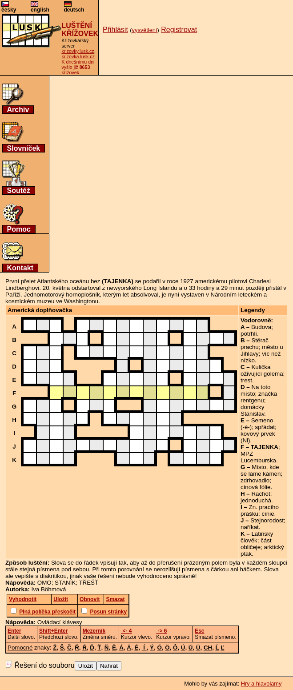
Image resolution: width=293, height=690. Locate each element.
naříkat (250, 527)
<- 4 (126, 631)
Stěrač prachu (255, 343)
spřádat (265, 427)
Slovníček (23, 148)
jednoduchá (256, 500)
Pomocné (20, 647)
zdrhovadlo (255, 480)
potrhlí (249, 333)
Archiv (18, 109)
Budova (261, 327)
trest (246, 380)
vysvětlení (144, 30)
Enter (14, 631)
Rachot (260, 493)
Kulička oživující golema (262, 370)
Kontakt (20, 268)
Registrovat (179, 29)
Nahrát (109, 665)
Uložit (85, 665)
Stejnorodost (267, 520)
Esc (199, 631)
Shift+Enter (53, 631)
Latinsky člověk (257, 537)
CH (208, 647)
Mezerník (94, 631)
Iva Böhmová (49, 589)
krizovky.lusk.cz (77, 51)
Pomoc (19, 229)
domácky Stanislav (252, 410)
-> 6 (161, 631)
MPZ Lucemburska (258, 457)
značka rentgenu (259, 397)
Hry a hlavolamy (261, 683)
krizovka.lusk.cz (78, 56)
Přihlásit (115, 29)
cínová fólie (255, 487)
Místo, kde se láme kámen (261, 470)
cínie (267, 513)
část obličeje (256, 543)
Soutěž (18, 190)
